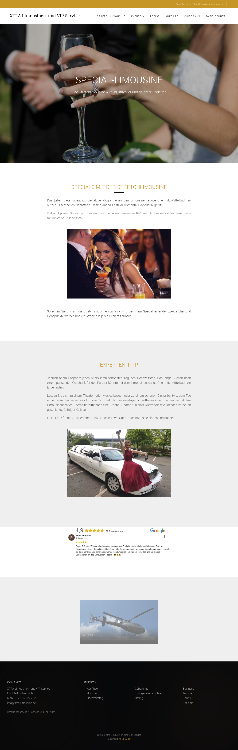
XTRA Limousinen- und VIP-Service (45, 15)
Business (188, 689)
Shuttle (187, 698)
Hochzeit (92, 693)
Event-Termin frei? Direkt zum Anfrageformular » (199, 4)
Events (137, 16)
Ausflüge (92, 689)
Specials (188, 703)
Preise (155, 16)
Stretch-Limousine (111, 16)
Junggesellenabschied (148, 693)
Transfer (188, 693)
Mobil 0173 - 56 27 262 (21, 698)
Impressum (192, 16)
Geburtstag (142, 689)
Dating (139, 698)
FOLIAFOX (125, 738)
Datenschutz (216, 16)
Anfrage (172, 16)
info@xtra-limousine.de (21, 703)
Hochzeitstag (95, 698)
